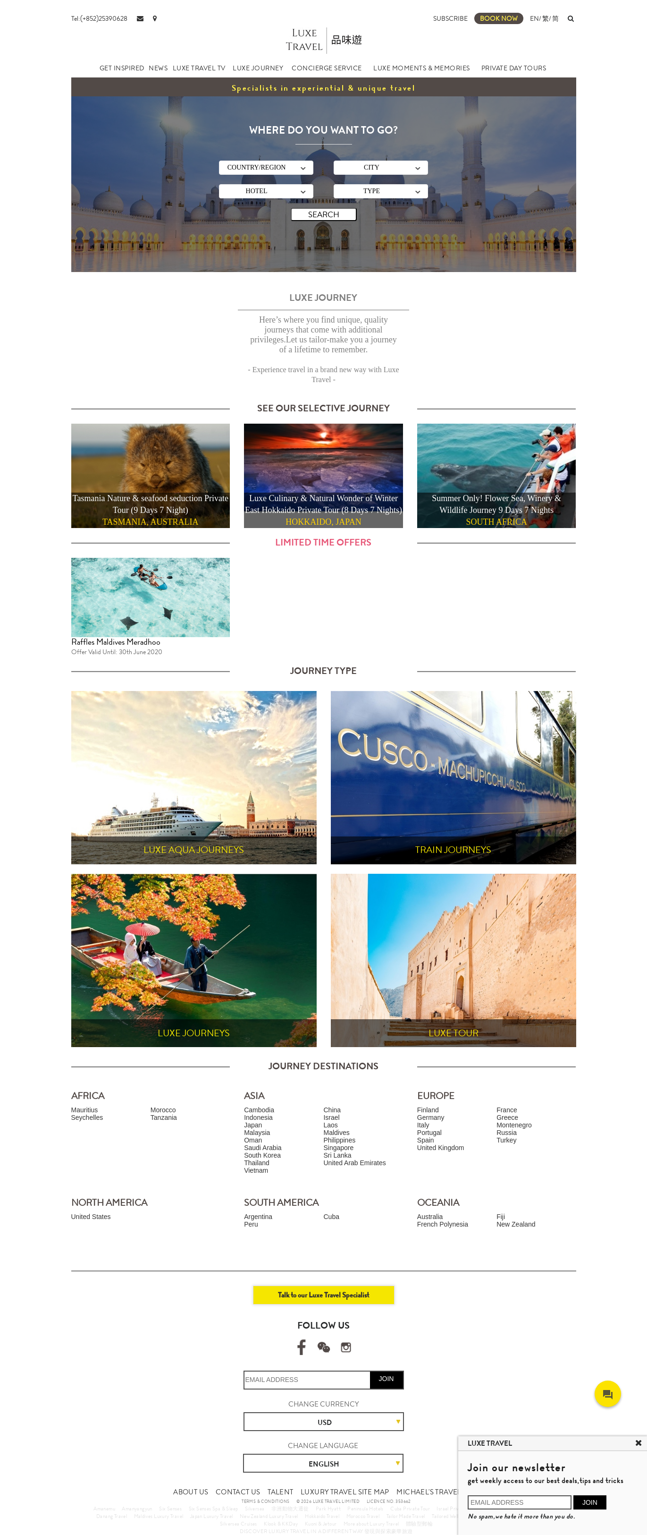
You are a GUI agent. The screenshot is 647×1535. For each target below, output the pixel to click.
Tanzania (164, 1117)
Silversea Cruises (238, 1523)
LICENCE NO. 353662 (389, 1501)
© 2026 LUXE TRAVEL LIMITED (328, 1501)
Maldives (336, 1132)
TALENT (280, 1492)
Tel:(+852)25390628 (99, 18)
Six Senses (170, 1508)
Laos (330, 1125)
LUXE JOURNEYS (194, 1033)
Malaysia (257, 1132)
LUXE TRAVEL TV (199, 68)
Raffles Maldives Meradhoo (115, 642)
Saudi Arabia (262, 1147)
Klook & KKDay (281, 1523)
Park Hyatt (328, 1508)
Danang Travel (111, 1516)
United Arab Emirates (354, 1163)
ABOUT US (190, 1492)
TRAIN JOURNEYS (453, 850)
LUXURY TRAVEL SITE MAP (345, 1492)
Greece (507, 1117)
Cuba (331, 1216)
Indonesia (258, 1117)
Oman (253, 1140)
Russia (506, 1132)
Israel (331, 1117)
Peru (251, 1224)
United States (91, 1216)
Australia (430, 1216)
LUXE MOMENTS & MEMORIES (421, 68)
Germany (431, 1117)
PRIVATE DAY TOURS (513, 68)
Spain (425, 1140)
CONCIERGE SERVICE (327, 68)
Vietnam (256, 1170)
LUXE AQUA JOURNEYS (193, 850)
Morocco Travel (363, 1516)
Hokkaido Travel (322, 1516)
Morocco (163, 1110)
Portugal (429, 1132)
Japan (253, 1125)
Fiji (500, 1216)
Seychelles (87, 1117)
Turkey (506, 1140)
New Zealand (516, 1224)
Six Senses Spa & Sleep (213, 1508)
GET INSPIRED (122, 68)
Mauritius (84, 1110)
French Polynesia (442, 1224)
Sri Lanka (337, 1155)
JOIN (386, 1378)
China (332, 1110)
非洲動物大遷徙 (290, 1508)
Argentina (258, 1216)
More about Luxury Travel (371, 1523)
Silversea (255, 1508)
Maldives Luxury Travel (159, 1516)
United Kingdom (440, 1147)
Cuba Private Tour (410, 1508)
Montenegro (514, 1125)
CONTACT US (238, 1492)
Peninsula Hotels (365, 1508)
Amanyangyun (137, 1508)
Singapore (338, 1147)
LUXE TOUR (454, 1033)
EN (534, 18)
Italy (423, 1125)
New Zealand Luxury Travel (269, 1516)
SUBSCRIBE (450, 18)
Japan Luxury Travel (211, 1516)
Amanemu (104, 1508)
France (506, 1110)
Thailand (256, 1163)
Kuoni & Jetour (321, 1523)
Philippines (339, 1140)
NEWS (158, 68)
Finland (428, 1110)
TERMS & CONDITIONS (265, 1501)
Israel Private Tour (457, 1508)
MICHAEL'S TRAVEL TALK (437, 1492)
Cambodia (259, 1110)
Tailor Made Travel (406, 1516)
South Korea (262, 1155)
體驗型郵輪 (419, 1523)
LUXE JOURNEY (258, 68)
